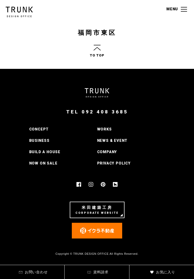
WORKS (104, 129)
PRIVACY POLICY (114, 163)
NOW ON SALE (43, 163)
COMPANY (107, 152)
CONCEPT (39, 129)
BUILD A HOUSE (44, 152)
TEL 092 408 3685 (97, 112)
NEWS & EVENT (112, 140)
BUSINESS (39, 140)
